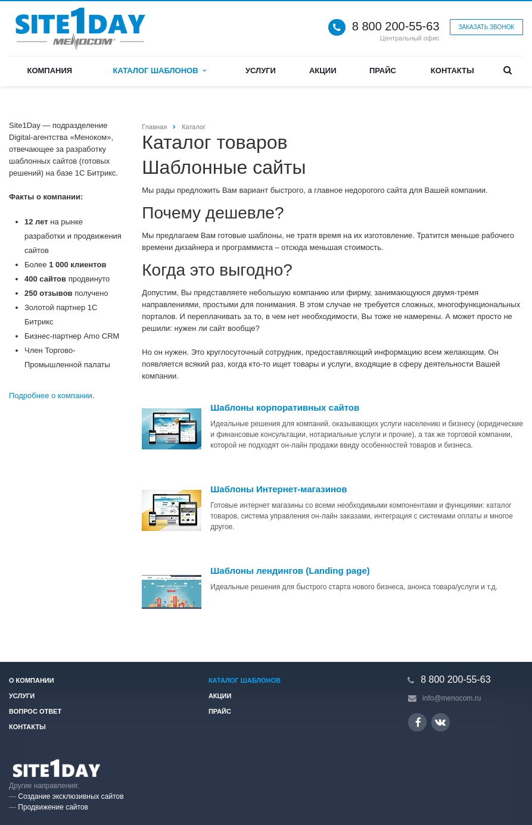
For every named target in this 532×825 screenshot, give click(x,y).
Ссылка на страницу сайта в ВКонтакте (440, 722)
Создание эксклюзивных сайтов (70, 796)
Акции (323, 70)
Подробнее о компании (50, 395)
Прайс (382, 70)
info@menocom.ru (451, 698)
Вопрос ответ (35, 711)
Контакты (452, 70)
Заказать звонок (486, 27)
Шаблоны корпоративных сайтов (284, 407)
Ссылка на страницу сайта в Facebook (418, 722)
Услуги (260, 70)
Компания (49, 70)
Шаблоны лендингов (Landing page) (289, 570)
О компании (31, 680)
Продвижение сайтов (53, 807)
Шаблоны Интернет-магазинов (278, 489)
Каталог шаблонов (159, 70)
